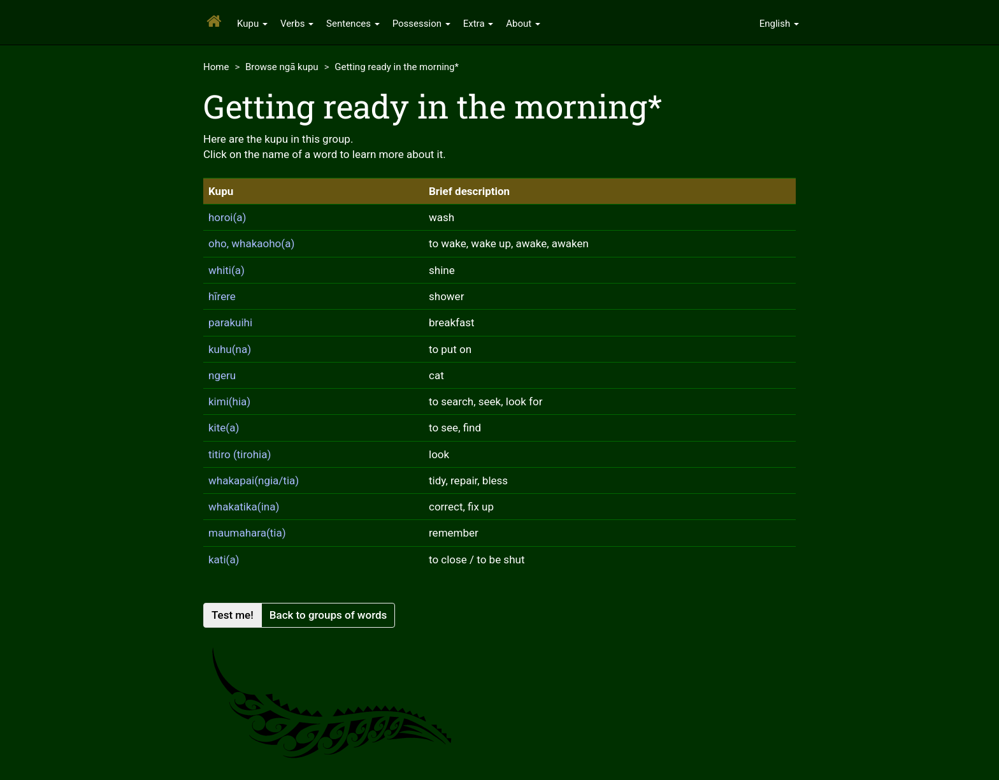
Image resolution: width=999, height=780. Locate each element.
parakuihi (230, 322)
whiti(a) (226, 270)
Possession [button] (421, 23)
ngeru (222, 375)
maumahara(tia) (247, 532)
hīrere (222, 296)
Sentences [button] (353, 23)
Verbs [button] (296, 23)
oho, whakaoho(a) (251, 243)
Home (216, 67)
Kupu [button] (252, 23)
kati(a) (224, 559)
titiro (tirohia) (239, 454)
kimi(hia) (229, 401)
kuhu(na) (229, 349)
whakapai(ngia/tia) (253, 480)
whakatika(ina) (243, 506)
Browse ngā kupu (282, 67)
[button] (779, 22)
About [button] (523, 23)
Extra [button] (478, 23)
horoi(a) (227, 217)
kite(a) (223, 427)
